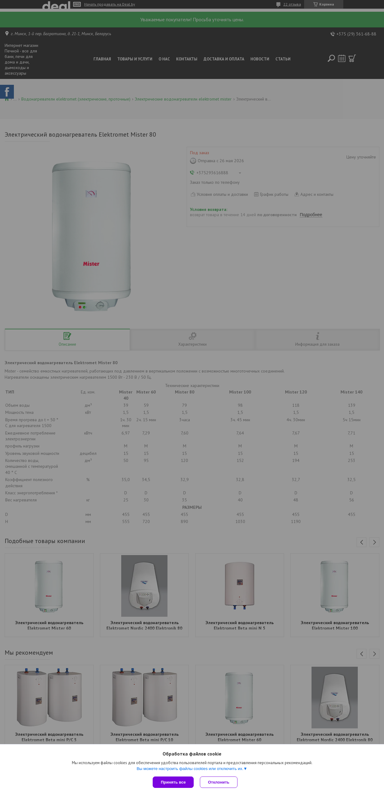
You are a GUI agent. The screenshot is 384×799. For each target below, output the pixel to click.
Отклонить (218, 782)
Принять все (173, 782)
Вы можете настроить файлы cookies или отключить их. (190, 768)
